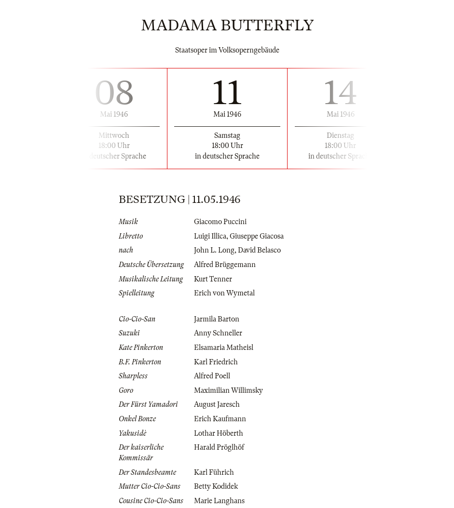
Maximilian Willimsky (228, 390)
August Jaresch (217, 404)
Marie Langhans (219, 501)
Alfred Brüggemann (225, 264)
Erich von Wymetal (224, 293)
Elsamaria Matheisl (223, 347)
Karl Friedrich (216, 362)
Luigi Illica (210, 236)
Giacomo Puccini (220, 222)
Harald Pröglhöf (219, 447)
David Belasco (259, 250)
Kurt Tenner (213, 279)
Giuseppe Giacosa (257, 236)
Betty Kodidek (216, 486)
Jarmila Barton (216, 319)
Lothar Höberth (218, 433)
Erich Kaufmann (220, 419)
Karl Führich (214, 472)
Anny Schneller (218, 333)
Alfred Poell (212, 376)
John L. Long (214, 250)
